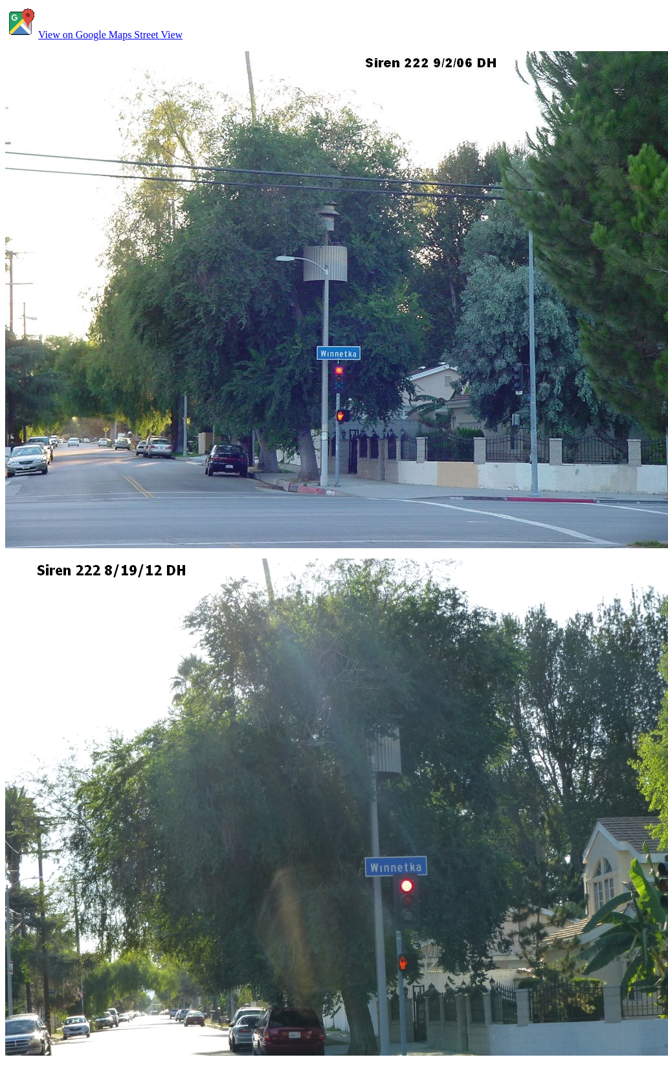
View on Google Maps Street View (94, 34)
